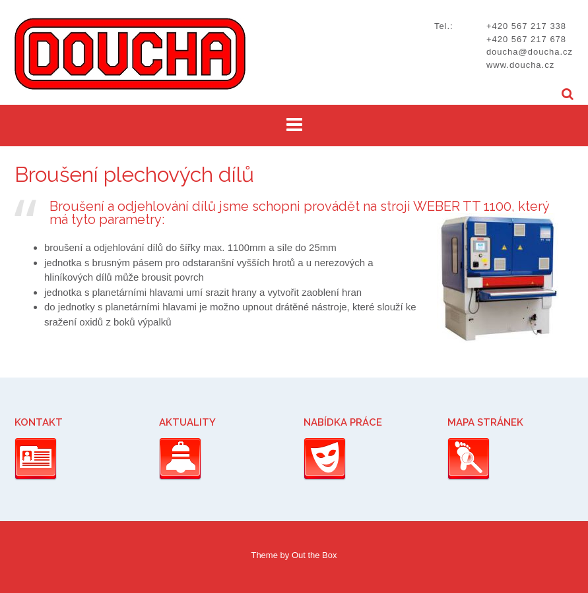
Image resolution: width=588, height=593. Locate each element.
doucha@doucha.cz (529, 52)
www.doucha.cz (520, 65)
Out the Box (314, 555)
